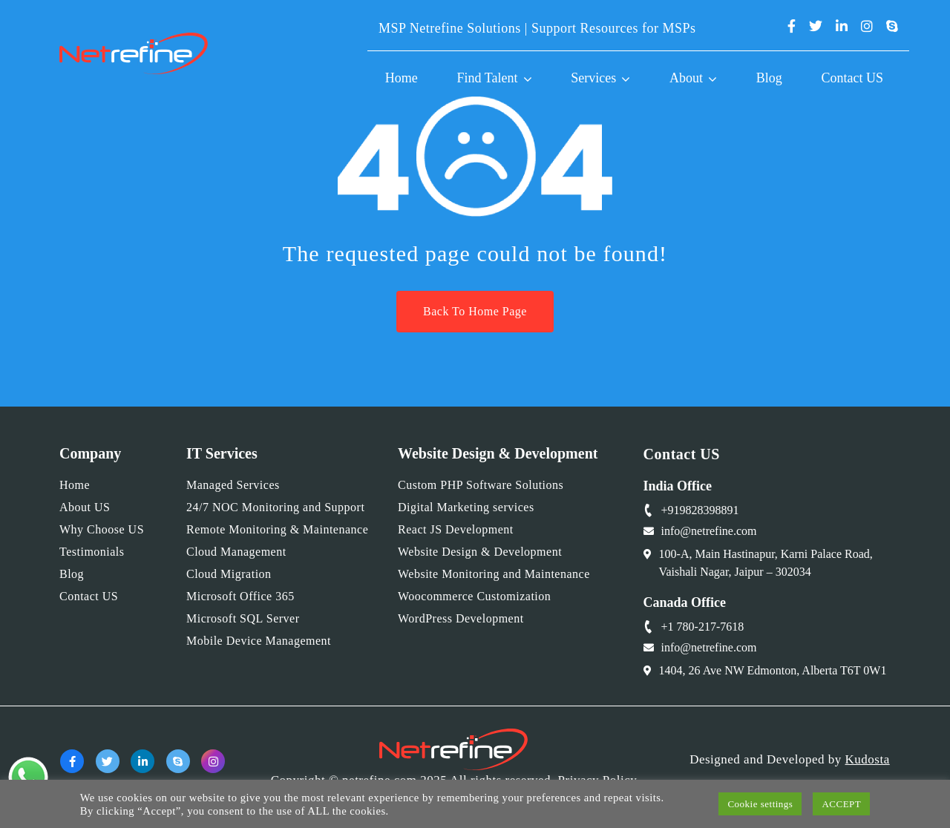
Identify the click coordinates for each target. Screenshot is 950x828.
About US (84, 507)
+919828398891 (700, 510)
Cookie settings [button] (760, 803)
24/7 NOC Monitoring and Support (275, 507)
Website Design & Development (480, 551)
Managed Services (233, 485)
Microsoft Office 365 (240, 596)
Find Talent (487, 77)
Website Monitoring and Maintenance (494, 574)
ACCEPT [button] (841, 803)
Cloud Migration (229, 574)
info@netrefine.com (709, 531)
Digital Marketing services (466, 507)
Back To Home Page (475, 311)
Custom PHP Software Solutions (480, 485)
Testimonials (92, 551)
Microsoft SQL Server (243, 618)
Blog (769, 77)
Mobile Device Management (258, 640)
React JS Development (456, 529)
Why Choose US (101, 529)
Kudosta (867, 759)
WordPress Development (461, 618)
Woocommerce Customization (474, 596)
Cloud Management (236, 551)
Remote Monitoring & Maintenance (277, 529)
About (686, 77)
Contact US (853, 77)
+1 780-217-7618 (702, 626)
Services (593, 77)
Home (401, 77)
